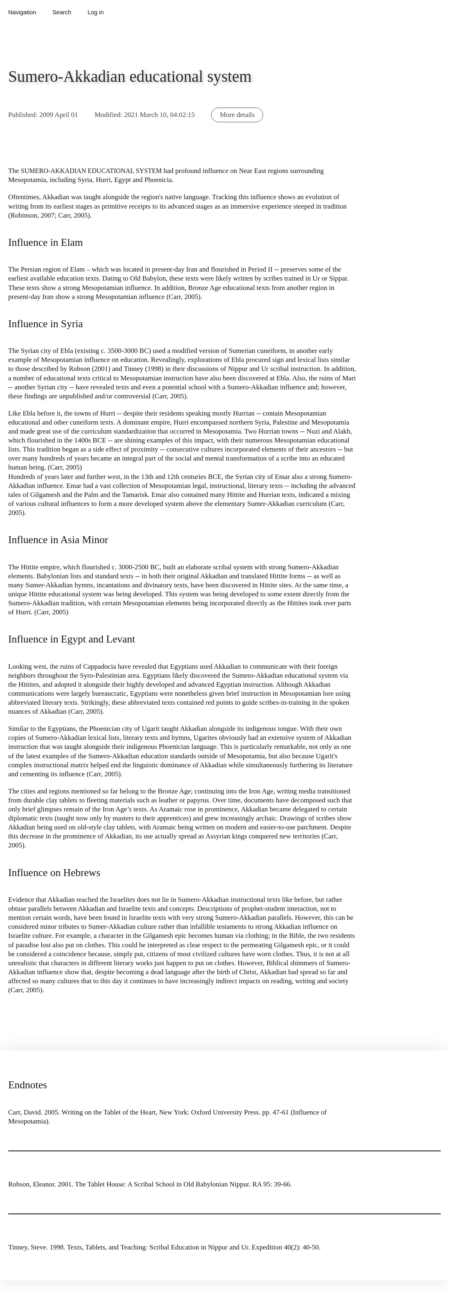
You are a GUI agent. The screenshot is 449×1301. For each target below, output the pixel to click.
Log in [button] (96, 12)
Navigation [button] (22, 12)
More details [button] (237, 115)
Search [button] (61, 12)
